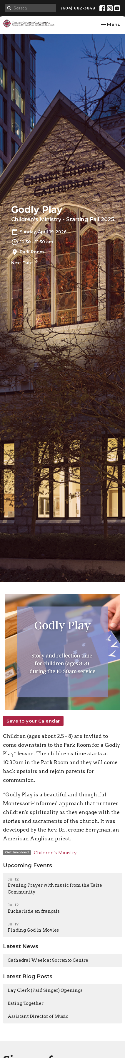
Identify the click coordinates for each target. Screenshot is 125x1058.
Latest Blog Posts (27, 976)
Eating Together (26, 1003)
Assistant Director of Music (38, 1016)
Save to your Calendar (33, 721)
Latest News (20, 946)
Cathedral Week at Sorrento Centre (48, 960)
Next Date (25, 262)
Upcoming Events (27, 865)
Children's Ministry (55, 852)
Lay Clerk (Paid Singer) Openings (45, 990)
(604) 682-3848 (78, 8)
